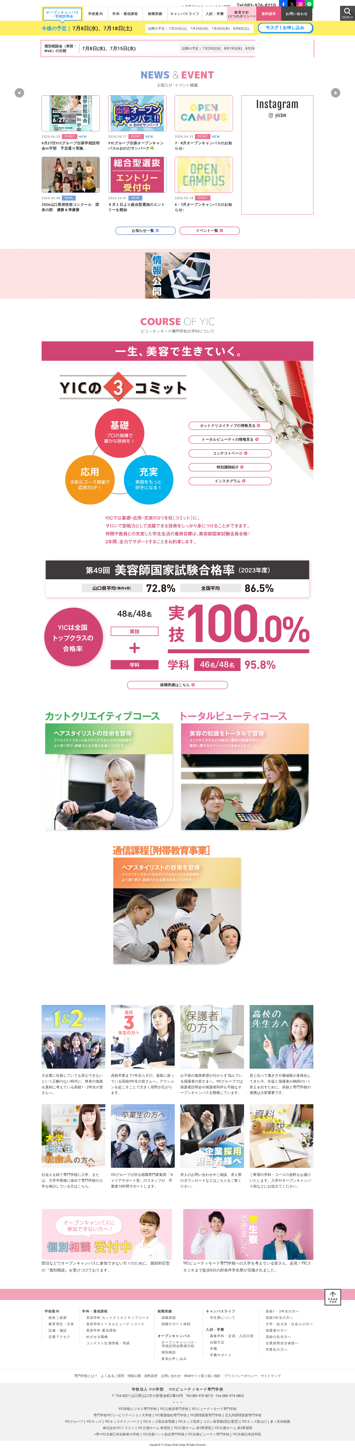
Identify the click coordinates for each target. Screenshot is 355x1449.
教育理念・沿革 (61, 1324)
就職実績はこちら (177, 685)
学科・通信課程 (125, 14)
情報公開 (134, 1376)
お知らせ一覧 (145, 231)
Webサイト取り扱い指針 (202, 1376)
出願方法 (217, 1342)
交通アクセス (59, 1337)
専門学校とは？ (86, 1376)
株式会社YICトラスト (119, 1428)
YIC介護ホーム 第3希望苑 (233, 1428)
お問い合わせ (297, 14)
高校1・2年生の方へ (283, 1311)
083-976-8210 (202, 1395)
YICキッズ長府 (189, 1422)
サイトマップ (271, 1376)
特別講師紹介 (230, 467)
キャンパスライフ (184, 14)
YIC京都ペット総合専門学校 (163, 1434)
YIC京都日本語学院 (247, 1434)
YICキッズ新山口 (254, 1422)
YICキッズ (94, 1422)
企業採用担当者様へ (282, 1343)
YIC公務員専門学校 (174, 1409)
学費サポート (221, 1355)
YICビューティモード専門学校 (214, 1409)
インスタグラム (230, 481)
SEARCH (347, 13)
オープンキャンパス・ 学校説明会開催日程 (179, 1344)
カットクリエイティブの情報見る (230, 426)
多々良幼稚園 (280, 1422)
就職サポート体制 (176, 1324)
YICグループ (74, 1422)
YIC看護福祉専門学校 (171, 1415)
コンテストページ (230, 453)
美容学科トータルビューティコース (115, 1324)
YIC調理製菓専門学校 (206, 1415)
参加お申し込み (174, 1359)
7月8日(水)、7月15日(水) (109, 48)
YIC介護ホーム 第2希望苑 (192, 1428)
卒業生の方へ (277, 1349)
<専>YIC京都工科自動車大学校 (117, 1434)
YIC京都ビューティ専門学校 (208, 1434)
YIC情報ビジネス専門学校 (137, 1409)
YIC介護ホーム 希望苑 (154, 1428)
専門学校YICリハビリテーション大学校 (122, 1415)
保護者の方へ (277, 1330)
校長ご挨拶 (58, 1318)
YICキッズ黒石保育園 (159, 1422)
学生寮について (222, 1318)
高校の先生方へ (278, 1337)
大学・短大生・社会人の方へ (289, 1324)
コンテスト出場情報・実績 (108, 1343)
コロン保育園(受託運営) (221, 1422)
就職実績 (155, 14)
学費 (213, 1349)
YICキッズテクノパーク (122, 1422)
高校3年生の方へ (279, 1318)
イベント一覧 (209, 231)
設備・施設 (58, 1330)
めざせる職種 (97, 1337)
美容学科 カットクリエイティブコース (117, 1318)
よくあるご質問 (112, 1376)
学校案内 (95, 14)
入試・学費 (215, 14)
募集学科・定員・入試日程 (232, 1336)
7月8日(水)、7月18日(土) (102, 28)
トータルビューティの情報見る (230, 439)
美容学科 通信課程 (101, 1330)
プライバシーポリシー (240, 1376)
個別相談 (168, 1352)
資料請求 (269, 14)
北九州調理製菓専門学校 (243, 1415)
